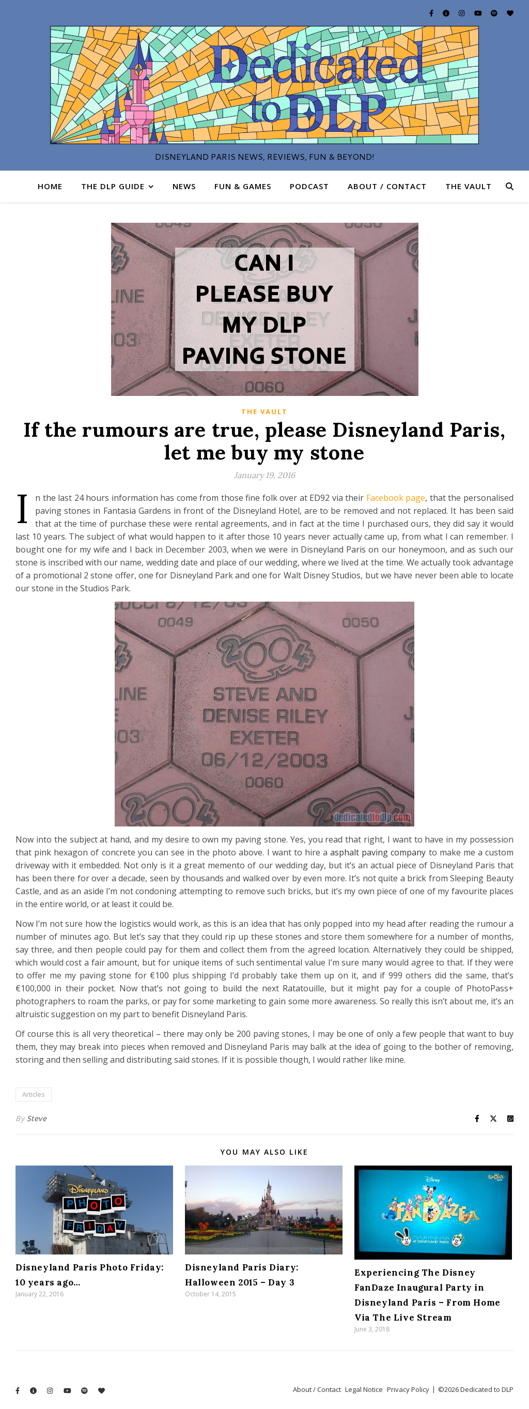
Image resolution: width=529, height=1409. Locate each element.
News (184, 186)
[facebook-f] (432, 13)
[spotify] (495, 13)
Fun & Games (242, 186)
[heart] (510, 13)
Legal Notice (364, 1389)
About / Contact (387, 186)
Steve (37, 1118)
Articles (33, 1094)
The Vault (468, 186)
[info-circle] (447, 13)
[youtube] (479, 13)
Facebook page (396, 497)
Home (50, 186)
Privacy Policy (408, 1389)
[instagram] (462, 13)
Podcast (309, 186)
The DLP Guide (113, 186)
